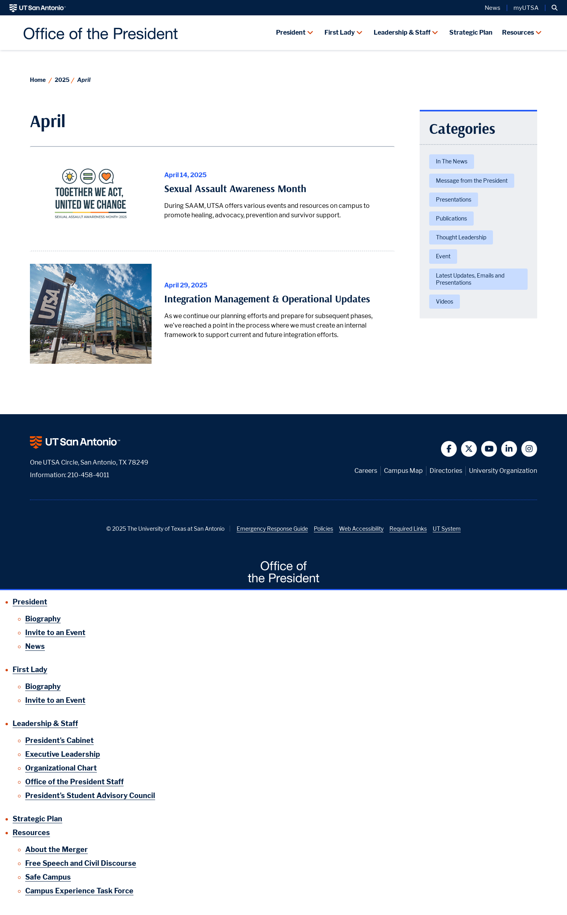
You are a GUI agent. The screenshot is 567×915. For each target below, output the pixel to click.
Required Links (408, 528)
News (492, 8)
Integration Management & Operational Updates (267, 299)
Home (38, 79)
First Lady (339, 32)
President (291, 32)
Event (443, 256)
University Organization (503, 470)
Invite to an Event (55, 632)
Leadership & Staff (402, 32)
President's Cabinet (59, 740)
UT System (447, 528)
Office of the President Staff (74, 782)
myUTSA (526, 8)
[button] (555, 8)
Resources (518, 32)
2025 (62, 79)
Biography (43, 619)
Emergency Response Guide (272, 528)
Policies (323, 528)
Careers (365, 470)
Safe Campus (48, 877)
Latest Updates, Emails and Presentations (470, 279)
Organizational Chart (61, 768)
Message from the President (472, 180)
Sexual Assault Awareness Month (235, 189)
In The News (451, 161)
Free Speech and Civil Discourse (80, 863)
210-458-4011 (88, 475)
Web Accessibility (361, 528)
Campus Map (403, 470)
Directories (446, 470)
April (84, 79)
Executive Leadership (62, 754)
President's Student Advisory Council (90, 795)
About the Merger (56, 849)
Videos (444, 301)
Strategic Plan (471, 32)
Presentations (453, 199)
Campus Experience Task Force (79, 891)
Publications (451, 218)
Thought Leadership (461, 237)
